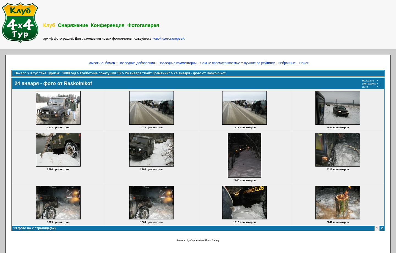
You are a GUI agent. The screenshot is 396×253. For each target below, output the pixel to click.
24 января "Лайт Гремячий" (147, 73)
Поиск (303, 63)
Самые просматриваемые (220, 63)
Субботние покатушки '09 (100, 73)
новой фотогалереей (168, 38)
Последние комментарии (177, 63)
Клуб (49, 25)
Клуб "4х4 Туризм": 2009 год (53, 73)
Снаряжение (73, 25)
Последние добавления (137, 63)
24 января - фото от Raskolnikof (200, 73)
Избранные (287, 63)
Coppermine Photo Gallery (204, 240)
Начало (20, 73)
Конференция (108, 25)
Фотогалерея (143, 25)
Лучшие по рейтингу (259, 63)
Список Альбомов (101, 63)
